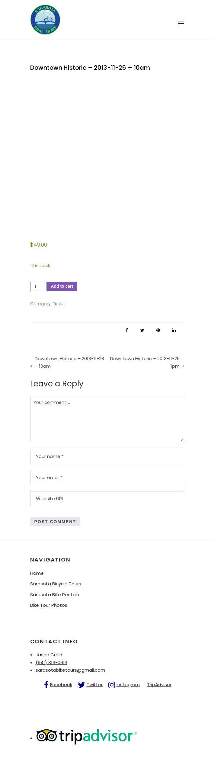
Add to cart (62, 286)
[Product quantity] (38, 287)
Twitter (95, 684)
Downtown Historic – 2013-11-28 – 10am (69, 362)
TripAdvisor (159, 684)
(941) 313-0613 (51, 662)
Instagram (128, 684)
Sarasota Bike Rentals (54, 594)
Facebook (61, 684)
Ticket (59, 304)
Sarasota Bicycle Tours (55, 584)
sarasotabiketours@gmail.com (70, 670)
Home (37, 573)
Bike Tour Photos (48, 605)
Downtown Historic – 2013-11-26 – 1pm (145, 362)
